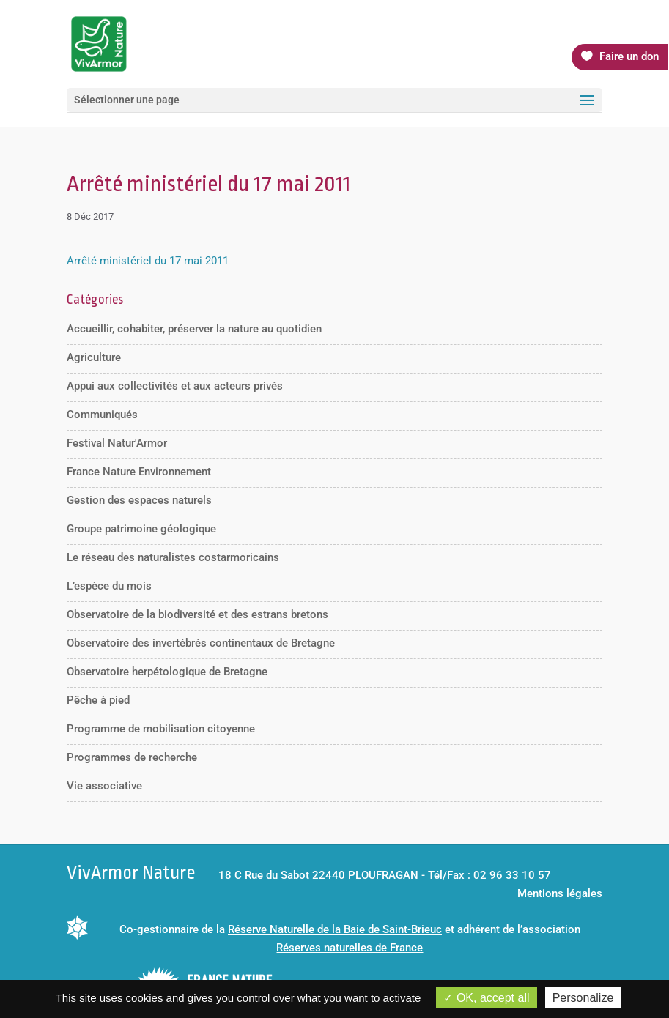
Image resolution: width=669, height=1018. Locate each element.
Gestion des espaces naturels (139, 500)
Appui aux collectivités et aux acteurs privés (175, 386)
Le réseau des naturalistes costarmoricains (173, 557)
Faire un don (629, 56)
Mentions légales (559, 893)
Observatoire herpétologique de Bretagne (167, 671)
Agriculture (94, 357)
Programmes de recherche (132, 757)
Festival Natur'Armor (117, 443)
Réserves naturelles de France (349, 947)
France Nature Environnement (139, 471)
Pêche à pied (98, 700)
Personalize (583, 998)
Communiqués (102, 414)
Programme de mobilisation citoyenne (161, 728)
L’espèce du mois (109, 585)
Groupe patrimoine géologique (141, 528)
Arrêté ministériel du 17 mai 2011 (148, 260)
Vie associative (104, 785)
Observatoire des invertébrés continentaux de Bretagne (201, 643)
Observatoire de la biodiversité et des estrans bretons (197, 614)
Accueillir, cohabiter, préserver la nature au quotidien (194, 328)
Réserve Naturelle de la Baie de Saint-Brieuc (335, 929)
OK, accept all (486, 998)
